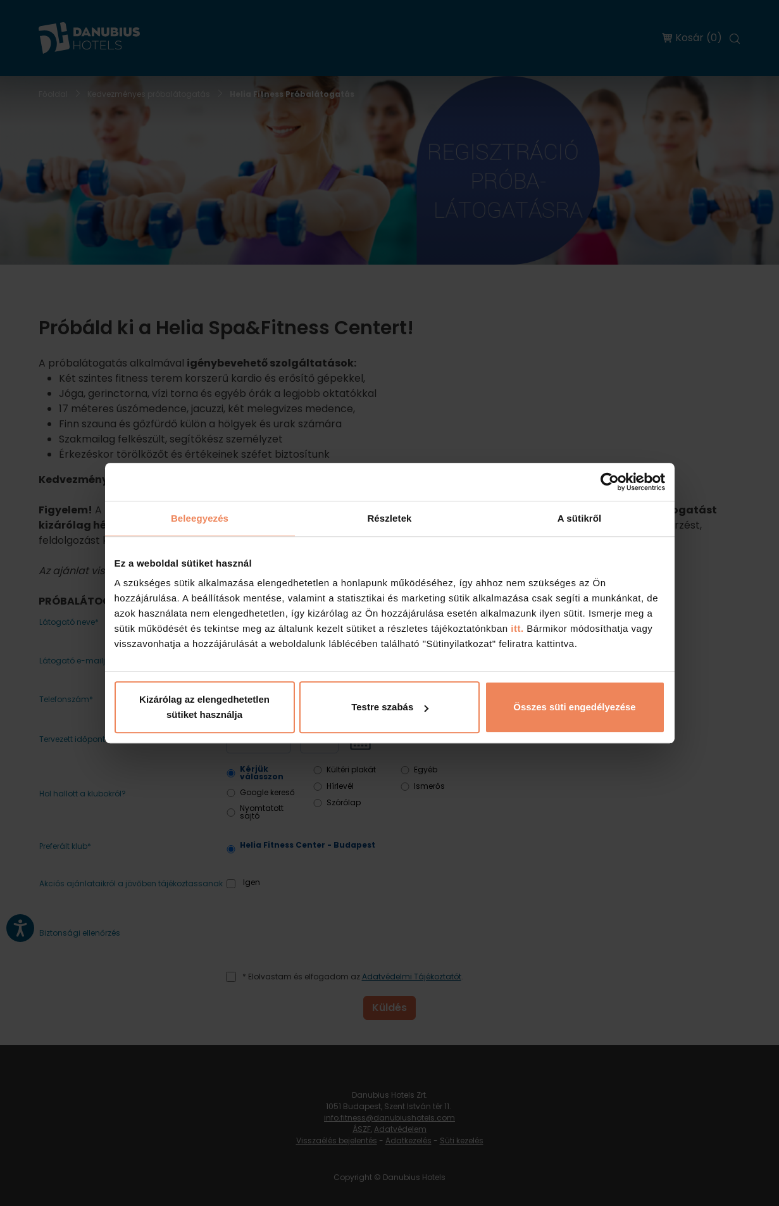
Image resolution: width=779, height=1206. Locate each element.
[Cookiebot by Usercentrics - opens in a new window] (609, 481)
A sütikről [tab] (580, 518)
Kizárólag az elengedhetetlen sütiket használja (204, 707)
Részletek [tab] (389, 518)
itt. (516, 628)
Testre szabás (389, 706)
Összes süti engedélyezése (574, 706)
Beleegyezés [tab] (199, 518)
